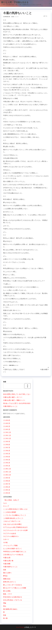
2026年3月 (6, 423)
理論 (4, 603)
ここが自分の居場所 (9, 512)
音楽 (4, 615)
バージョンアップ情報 (10, 545)
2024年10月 (7, 475)
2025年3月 (6, 460)
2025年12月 (7, 432)
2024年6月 (6, 487)
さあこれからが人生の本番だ (12, 524)
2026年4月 (6, 420)
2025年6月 (6, 450)
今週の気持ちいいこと (13, 365)
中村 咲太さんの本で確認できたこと (14, 551)
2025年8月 (6, 444)
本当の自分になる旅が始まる (12, 597)
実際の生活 (6, 579)
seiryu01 (17, 16)
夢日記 (5, 576)
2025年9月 (6, 441)
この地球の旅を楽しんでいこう (13, 518)
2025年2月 (6, 463)
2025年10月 (7, 438)
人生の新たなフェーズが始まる (13, 554)
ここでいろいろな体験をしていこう (14, 515)
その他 (5, 542)
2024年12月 (7, 469)
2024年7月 (6, 484)
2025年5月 (6, 453)
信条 (4, 570)
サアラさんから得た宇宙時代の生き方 (15, 527)
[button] (49, 4)
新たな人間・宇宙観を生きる (15, 2)
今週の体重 (6, 564)
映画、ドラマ (7, 594)
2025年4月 (6, 457)
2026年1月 (6, 429)
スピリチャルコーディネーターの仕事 (15, 530)
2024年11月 (7, 472)
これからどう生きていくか (11, 521)
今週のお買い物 (8, 560)
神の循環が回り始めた (10, 609)
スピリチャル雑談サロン (11, 536)
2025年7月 (6, 447)
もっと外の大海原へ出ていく (12, 548)
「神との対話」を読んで (11, 500)
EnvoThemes (20, 627)
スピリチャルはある (9, 533)
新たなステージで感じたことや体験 (14, 588)
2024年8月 (6, 481)
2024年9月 (6, 478)
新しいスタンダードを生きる (12, 585)
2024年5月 (6, 490)
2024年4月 (6, 493)
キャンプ (6, 506)
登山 (4, 606)
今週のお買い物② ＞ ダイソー (12, 397)
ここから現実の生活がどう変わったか (15, 509)
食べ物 (5, 618)
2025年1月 (6, 466)
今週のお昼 (6, 557)
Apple (5, 503)
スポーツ (6, 539)
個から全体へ (7, 573)
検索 (4, 382)
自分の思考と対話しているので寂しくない (16, 394)
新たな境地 (6, 591)
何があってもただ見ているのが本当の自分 (16, 403)
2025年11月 (7, 435)
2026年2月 (6, 426)
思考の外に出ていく (9, 582)
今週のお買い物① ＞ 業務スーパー (14, 400)
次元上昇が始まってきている (12, 600)
